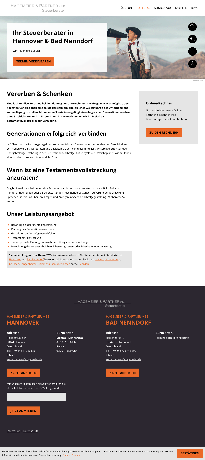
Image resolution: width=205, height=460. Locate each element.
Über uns (127, 8)
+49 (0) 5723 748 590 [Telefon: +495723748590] (123, 351)
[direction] (192, 64)
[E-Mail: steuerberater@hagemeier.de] (192, 51)
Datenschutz (30, 431)
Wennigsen (64, 264)
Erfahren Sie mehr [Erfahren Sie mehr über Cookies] (71, 455)
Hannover (15, 259)
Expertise (144, 8)
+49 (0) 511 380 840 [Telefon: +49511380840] (24, 351)
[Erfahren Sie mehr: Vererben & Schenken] (33, 61)
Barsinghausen (47, 264)
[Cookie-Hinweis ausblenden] (190, 453)
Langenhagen (29, 264)
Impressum (14, 431)
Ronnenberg (112, 259)
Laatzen (99, 259)
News (194, 8)
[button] (192, 39)
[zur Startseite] (43, 8)
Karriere (181, 8)
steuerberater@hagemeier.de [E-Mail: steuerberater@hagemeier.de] (24, 359)
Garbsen (14, 264)
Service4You (162, 8)
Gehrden (83, 264)
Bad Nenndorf (35, 259)
